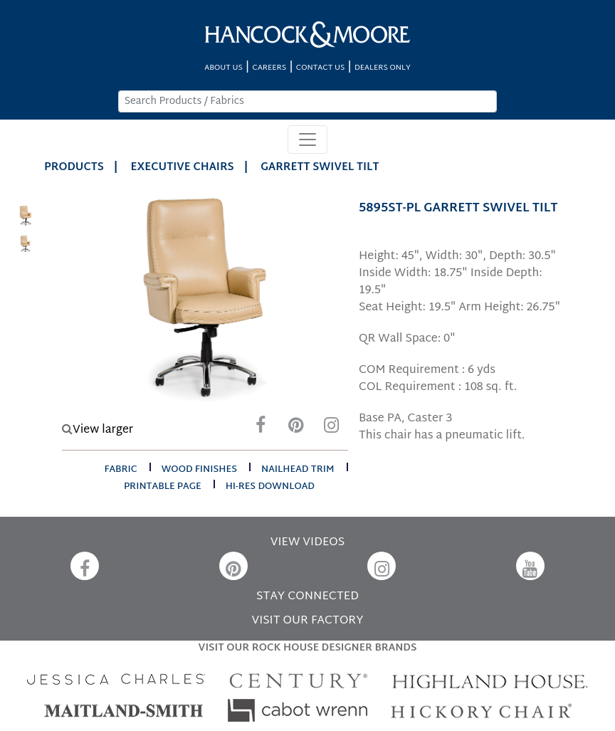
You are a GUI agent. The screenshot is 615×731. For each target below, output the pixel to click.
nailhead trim (298, 469)
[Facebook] (260, 429)
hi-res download (270, 486)
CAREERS (270, 68)
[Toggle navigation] (307, 139)
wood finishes (199, 469)
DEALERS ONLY (382, 68)
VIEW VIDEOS (307, 542)
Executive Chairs (182, 167)
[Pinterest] (296, 429)
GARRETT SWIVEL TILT (320, 167)
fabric (120, 469)
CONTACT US (320, 68)
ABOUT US (223, 68)
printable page (162, 486)
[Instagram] (331, 429)
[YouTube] (530, 566)
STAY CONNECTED (307, 597)
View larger (97, 430)
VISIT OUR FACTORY (307, 621)
